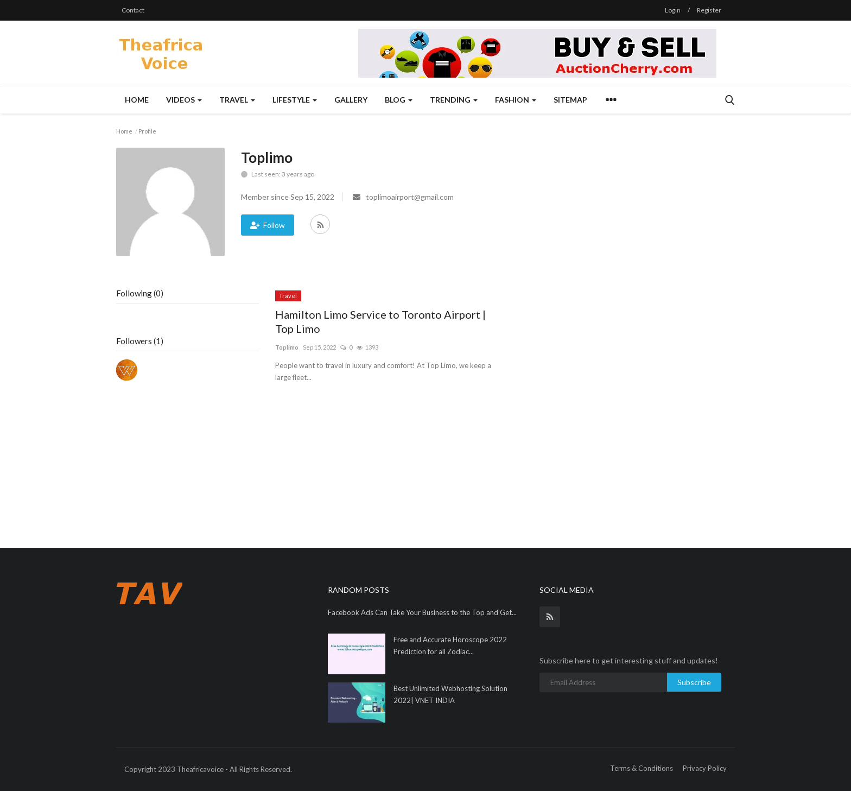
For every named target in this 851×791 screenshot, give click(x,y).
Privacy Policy (705, 768)
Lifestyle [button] (294, 99)
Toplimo (287, 347)
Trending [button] (454, 99)
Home (137, 99)
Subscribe (694, 682)
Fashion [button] (515, 99)
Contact (133, 10)
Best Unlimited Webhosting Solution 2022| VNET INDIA (450, 694)
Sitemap (570, 99)
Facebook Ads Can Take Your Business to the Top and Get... (422, 612)
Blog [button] (398, 99)
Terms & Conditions (641, 768)
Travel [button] (237, 99)
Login (673, 10)
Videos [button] (184, 99)
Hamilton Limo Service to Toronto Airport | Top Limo (380, 321)
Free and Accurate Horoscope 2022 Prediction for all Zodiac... (450, 645)
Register (709, 10)
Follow (267, 225)
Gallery (350, 99)
